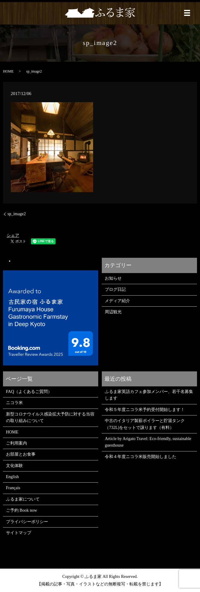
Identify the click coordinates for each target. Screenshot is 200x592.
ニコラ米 (14, 402)
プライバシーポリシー (27, 521)
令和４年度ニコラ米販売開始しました (140, 456)
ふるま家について (23, 499)
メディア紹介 (117, 301)
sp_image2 (17, 214)
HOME (8, 71)
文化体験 (14, 465)
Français (13, 488)
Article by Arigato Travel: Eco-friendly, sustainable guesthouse (148, 442)
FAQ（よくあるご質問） (29, 391)
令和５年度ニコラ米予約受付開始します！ (145, 409)
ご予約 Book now (21, 510)
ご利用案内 (16, 443)
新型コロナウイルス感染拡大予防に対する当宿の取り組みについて (50, 417)
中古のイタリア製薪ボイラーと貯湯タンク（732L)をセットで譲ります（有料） (145, 424)
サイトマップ (18, 533)
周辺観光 (113, 312)
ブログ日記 (115, 289)
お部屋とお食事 (20, 454)
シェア (13, 235)
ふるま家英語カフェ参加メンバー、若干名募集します (149, 394)
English (12, 476)
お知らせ (113, 278)
